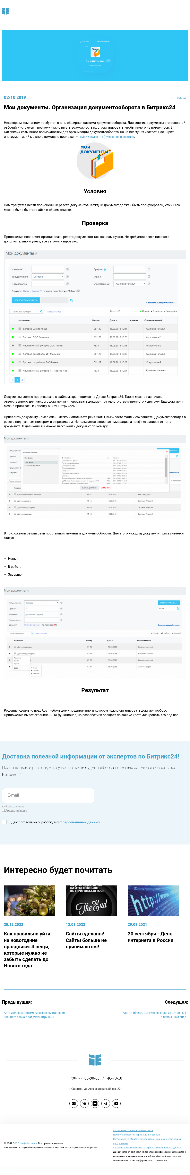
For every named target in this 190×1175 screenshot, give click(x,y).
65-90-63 (93, 1082)
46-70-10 (117, 1082)
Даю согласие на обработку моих (52, 822)
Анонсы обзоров (16, 811)
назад (178, 97)
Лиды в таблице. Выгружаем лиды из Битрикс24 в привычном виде (156, 1014)
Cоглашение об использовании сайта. (135, 1134)
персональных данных (83, 822)
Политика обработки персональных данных (138, 1138)
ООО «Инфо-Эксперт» (27, 1149)
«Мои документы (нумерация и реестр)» (82, 137)
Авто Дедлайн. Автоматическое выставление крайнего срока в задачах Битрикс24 (35, 1017)
